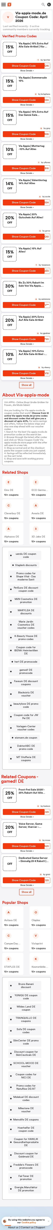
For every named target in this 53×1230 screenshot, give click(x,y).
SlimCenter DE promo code (26, 1014)
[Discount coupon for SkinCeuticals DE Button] (25, 1025)
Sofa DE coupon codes (26, 1004)
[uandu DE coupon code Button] (25, 554)
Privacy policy (28, 1211)
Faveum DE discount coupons (26, 667)
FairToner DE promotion (26, 1145)
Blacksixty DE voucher (26, 677)
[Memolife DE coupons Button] (24, 1088)
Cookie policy (28, 1222)
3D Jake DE (38, 536)
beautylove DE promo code (26, 687)
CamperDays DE (13, 925)
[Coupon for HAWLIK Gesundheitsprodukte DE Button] (25, 1111)
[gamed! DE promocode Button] (25, 657)
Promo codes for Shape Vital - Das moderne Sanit (26, 573)
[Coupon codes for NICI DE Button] (25, 1048)
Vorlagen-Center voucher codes (26, 709)
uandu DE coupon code (25, 554)
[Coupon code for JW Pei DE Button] (25, 698)
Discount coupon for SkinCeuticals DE (26, 1025)
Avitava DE (10, 901)
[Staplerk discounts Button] (24, 562)
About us (13, 1193)
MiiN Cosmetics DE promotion (26, 597)
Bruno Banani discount (26, 965)
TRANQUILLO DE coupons (26, 994)
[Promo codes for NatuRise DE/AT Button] (25, 1059)
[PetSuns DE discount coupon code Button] (25, 586)
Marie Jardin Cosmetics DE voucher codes (26, 617)
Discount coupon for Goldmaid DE (26, 1124)
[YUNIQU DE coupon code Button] (25, 975)
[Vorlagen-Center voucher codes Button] (25, 709)
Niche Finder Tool (28, 1187)
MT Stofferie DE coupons (26, 740)
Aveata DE (38, 513)
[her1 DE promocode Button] (25, 649)
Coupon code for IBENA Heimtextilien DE (26, 639)
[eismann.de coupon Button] (25, 719)
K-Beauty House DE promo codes (25, 628)
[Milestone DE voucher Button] (24, 1080)
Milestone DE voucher (26, 1080)
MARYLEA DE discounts (26, 607)
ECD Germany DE (42, 490)
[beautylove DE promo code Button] (25, 686)
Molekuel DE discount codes (26, 1070)
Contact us (27, 1193)
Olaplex (36, 901)
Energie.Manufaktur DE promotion (26, 1155)
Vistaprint (37, 925)
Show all (26, 873)
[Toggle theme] (49, 4)
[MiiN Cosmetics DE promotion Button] (25, 597)
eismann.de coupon (26, 719)
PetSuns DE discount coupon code (26, 586)
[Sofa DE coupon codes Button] (25, 1004)
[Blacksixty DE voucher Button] (24, 677)
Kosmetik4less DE (42, 948)
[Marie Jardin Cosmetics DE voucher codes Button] (25, 616)
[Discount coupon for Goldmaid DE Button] (25, 1123)
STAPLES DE (12, 948)
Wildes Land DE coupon (26, 985)
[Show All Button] (26, 873)
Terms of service (44, 1211)
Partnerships (36, 1183)
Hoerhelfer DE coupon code (26, 1098)
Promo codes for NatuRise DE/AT (26, 1059)
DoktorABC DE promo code (26, 729)
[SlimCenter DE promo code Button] (25, 1014)
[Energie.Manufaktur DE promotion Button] (25, 1154)
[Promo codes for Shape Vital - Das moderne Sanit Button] (25, 573)
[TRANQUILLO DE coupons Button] (25, 994)
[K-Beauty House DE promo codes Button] (25, 628)
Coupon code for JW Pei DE (26, 698)
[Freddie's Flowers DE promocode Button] (25, 1135)
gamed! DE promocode (26, 657)
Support (40, 1193)
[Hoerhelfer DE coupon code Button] (25, 1098)
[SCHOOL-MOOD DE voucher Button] (25, 1036)
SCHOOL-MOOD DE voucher (25, 1037)
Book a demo (17, 1183)
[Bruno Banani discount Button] (25, 965)
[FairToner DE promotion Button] (24, 1145)
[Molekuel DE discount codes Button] (25, 1070)
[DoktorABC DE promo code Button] (25, 728)
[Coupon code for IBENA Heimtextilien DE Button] (25, 639)
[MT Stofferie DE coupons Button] (25, 740)
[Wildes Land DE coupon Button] (24, 985)
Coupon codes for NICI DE (25, 1048)
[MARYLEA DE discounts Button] (25, 607)
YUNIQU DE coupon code (26, 975)
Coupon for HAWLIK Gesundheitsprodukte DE (26, 1111)
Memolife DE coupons (26, 1088)
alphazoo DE (11, 536)
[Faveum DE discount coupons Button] (25, 667)
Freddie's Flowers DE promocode (25, 1135)
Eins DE (8, 490)
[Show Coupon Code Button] (24, 66)
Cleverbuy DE (12, 513)
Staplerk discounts (26, 562)
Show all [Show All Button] (26, 385)
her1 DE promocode (26, 649)
